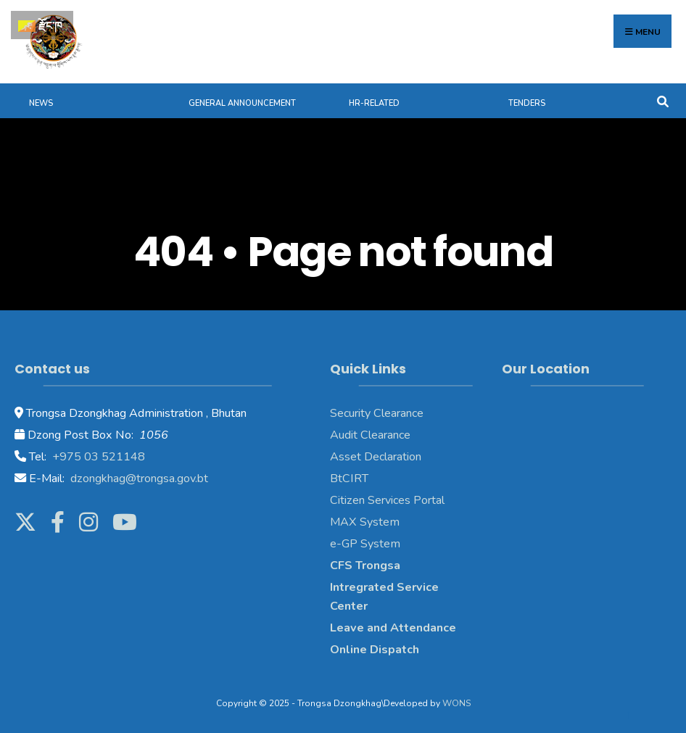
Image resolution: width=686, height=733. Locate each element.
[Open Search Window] (662, 100)
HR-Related (374, 103)
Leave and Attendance (394, 628)
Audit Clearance (370, 435)
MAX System (365, 522)
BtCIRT (349, 478)
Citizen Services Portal (387, 500)
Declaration (391, 457)
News (41, 103)
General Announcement (242, 103)
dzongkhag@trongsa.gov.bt (137, 478)
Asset (345, 457)
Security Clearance (376, 413)
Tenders (526, 103)
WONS (456, 703)
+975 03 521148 (97, 457)
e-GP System (365, 544)
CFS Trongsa (365, 565)
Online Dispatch (374, 650)
